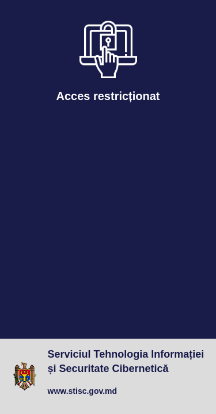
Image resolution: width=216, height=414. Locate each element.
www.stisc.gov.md (83, 391)
